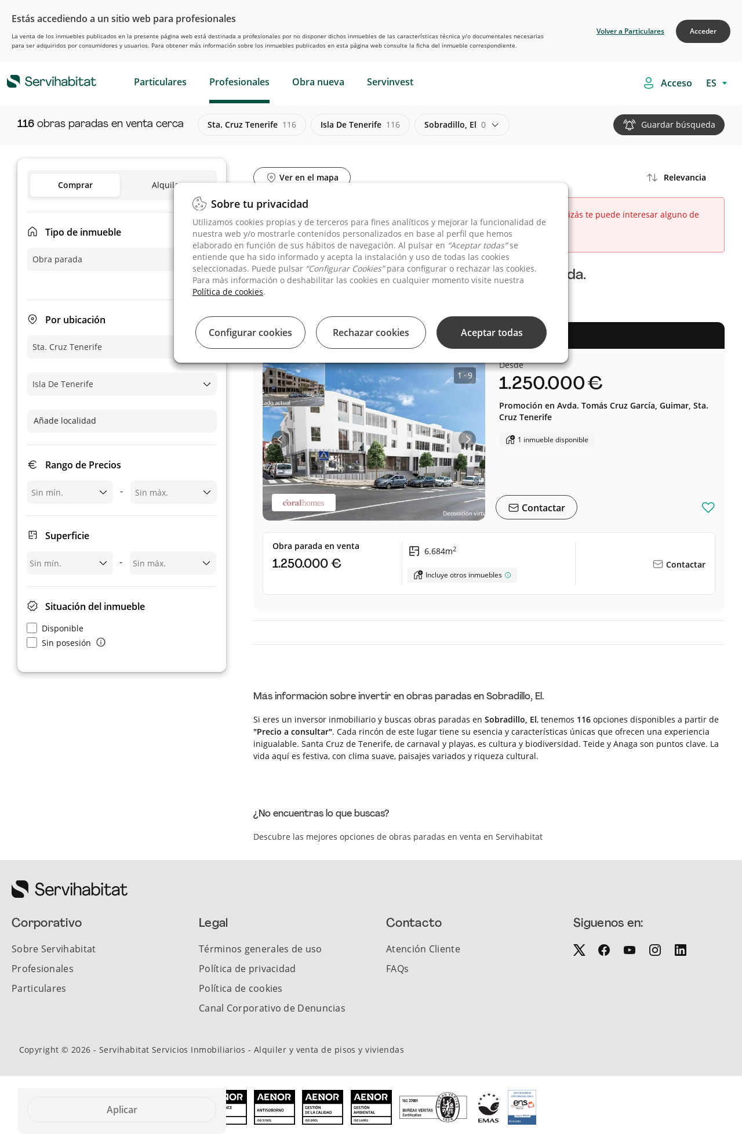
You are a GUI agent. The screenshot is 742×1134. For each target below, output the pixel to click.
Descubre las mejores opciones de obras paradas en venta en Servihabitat (398, 836)
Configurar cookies (250, 332)
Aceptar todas (492, 332)
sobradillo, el (455, 125)
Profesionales (239, 81)
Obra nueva (318, 81)
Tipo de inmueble (83, 232)
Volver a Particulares (630, 31)
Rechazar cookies (371, 332)
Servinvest (390, 81)
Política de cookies (227, 291)
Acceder (703, 31)
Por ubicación (75, 319)
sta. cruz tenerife (252, 125)
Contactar (542, 507)
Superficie (67, 535)
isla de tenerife (360, 125)
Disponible (55, 628)
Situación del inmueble (95, 606)
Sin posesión (59, 642)
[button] (280, 439)
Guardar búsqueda (678, 124)
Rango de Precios (83, 464)
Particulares (160, 81)
